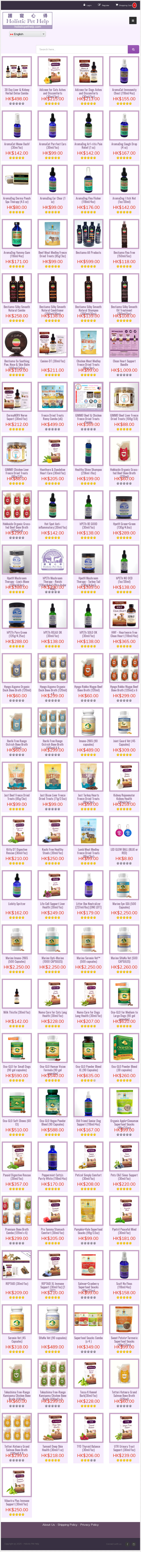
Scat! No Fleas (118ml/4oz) (124, 1285)
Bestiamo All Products (88, 252)
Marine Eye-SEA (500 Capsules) (124, 905)
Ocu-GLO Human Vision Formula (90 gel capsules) (53, 1070)
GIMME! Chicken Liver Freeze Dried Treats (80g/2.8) (17, 473)
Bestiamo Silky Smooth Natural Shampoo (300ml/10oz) (88, 310)
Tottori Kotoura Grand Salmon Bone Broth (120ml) (124, 1395)
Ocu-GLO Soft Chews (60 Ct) (17, 1122)
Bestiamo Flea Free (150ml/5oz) (124, 254)
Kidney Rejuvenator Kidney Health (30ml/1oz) (124, 798)
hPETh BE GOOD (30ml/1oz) (88, 526)
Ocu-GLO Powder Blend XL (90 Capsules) (88, 1068)
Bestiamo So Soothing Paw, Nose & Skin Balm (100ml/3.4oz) (17, 364)
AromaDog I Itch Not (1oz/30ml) (124, 200)
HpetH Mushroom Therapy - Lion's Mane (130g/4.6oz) (17, 581)
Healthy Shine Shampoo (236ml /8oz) (88, 471)
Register (105, 5)
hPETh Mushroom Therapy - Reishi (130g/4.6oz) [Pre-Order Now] (52, 583)
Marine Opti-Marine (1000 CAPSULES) (53, 960)
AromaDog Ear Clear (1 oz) (52, 200)
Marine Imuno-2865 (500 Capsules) (17, 960)
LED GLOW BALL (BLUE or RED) (124, 851)
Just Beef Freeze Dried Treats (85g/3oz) (17, 797)
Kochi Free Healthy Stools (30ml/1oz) (52, 851)
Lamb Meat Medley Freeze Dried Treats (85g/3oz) (88, 853)
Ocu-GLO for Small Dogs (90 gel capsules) (17, 1068)
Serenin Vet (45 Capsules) (17, 1340)
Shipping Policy (67, 1524)
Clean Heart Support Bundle (124, 363)
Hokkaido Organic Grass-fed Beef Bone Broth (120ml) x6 (17, 527)
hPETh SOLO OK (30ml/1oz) (88, 634)
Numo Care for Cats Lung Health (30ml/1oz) (53, 1014)
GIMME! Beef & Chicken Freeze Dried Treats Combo (88, 418)
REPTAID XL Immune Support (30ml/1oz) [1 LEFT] (52, 1287)
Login (89, 5)
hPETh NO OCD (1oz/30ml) (124, 580)
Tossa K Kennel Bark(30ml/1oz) (88, 1394)
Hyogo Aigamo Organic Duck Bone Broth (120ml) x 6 (53, 690)
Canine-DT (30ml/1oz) (52, 361)
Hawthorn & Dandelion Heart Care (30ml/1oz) (52, 471)
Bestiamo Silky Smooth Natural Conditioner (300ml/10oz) (52, 310)
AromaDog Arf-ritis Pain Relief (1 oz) (88, 146)
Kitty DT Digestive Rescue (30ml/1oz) (16, 851)
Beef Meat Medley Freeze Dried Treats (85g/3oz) (53, 254)
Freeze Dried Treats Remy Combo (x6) (52, 417)
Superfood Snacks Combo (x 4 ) (88, 1340)
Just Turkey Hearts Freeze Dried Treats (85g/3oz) (88, 798)
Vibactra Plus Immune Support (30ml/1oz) (16, 1502)
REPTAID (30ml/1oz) (17, 1283)
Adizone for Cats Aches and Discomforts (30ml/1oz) (52, 93)
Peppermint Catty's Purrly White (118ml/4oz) (52, 1177)
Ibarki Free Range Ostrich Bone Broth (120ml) (17, 744)
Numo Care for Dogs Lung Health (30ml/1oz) (88, 1014)
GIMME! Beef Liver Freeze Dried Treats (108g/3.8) (124, 417)
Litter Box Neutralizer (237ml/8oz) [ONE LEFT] (88, 905)
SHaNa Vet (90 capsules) (52, 1338)
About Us (48, 1524)
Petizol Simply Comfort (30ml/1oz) (88, 1177)
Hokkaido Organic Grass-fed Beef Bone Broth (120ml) (124, 473)
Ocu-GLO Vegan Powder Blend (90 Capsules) (53, 1122)
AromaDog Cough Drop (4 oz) (124, 146)
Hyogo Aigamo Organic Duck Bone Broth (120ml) (17, 688)
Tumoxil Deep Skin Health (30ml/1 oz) (52, 1448)
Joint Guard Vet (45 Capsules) (124, 743)
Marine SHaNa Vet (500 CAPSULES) (124, 960)
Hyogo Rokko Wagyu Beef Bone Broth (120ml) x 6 (124, 688)
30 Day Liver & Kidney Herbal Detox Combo (17, 91)
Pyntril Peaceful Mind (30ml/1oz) (124, 1231)
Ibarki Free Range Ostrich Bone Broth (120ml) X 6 (53, 744)
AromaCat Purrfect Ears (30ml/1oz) (52, 146)
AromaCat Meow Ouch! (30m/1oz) (17, 146)
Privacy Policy (89, 1524)
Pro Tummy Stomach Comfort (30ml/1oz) (52, 1231)
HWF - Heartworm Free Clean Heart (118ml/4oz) (124, 634)
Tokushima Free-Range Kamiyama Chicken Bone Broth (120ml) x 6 (52, 1395)
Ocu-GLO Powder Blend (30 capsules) (124, 1068)
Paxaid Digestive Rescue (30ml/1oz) (17, 1177)
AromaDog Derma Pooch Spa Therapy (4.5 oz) (17, 200)
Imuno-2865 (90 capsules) (88, 743)
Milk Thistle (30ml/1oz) (16, 1012)
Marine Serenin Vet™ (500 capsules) (88, 960)
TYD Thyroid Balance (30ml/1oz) (88, 1448)
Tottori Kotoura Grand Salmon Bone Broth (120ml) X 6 (16, 1450)
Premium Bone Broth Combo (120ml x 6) (17, 1231)
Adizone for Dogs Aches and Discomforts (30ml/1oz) (88, 93)
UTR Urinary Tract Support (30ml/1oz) (124, 1448)
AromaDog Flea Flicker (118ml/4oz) (88, 200)
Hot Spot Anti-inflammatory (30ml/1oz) (53, 526)
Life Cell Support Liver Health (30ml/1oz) (52, 905)
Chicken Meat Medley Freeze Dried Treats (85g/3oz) (88, 364)
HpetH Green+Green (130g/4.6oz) (124, 526)
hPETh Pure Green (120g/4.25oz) (17, 634)
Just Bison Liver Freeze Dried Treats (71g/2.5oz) (52, 797)
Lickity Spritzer (17, 904)
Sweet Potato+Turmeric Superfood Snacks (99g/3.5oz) (124, 1341)
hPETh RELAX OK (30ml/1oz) (53, 634)
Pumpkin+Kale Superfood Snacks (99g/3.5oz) (88, 1231)
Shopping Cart (125, 5)
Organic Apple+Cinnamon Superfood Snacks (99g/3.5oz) (124, 1124)
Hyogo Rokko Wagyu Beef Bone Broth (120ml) (88, 688)
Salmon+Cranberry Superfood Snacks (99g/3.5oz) (88, 1287)
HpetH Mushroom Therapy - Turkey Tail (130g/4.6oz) (88, 581)
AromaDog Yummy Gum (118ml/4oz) (17, 254)
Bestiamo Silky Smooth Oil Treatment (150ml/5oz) (124, 310)
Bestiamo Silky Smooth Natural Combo (17, 308)
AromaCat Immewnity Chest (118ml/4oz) (124, 91)
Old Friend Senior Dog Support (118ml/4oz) (88, 1122)
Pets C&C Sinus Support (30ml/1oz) (124, 1177)
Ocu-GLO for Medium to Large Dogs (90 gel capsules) (124, 1015)
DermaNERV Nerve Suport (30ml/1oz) (17, 417)
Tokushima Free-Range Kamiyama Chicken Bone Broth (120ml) (16, 1395)
